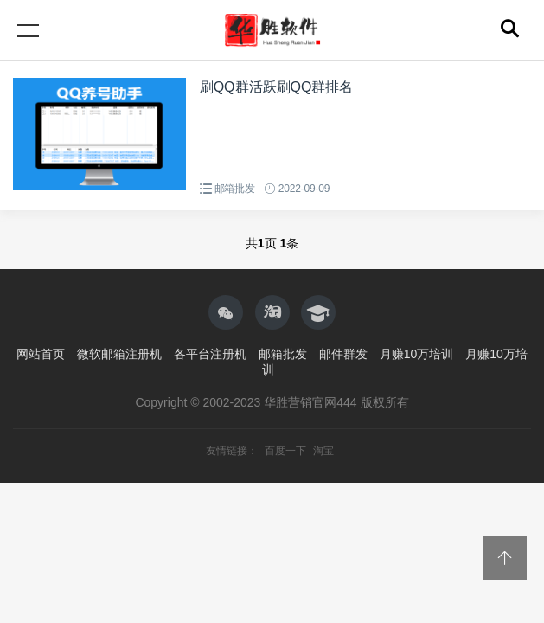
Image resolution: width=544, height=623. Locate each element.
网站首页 (40, 354)
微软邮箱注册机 (119, 354)
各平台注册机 (210, 354)
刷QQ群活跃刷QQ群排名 (277, 87)
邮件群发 (343, 354)
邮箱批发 (234, 189)
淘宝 (323, 451)
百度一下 (287, 451)
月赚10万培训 (417, 354)
